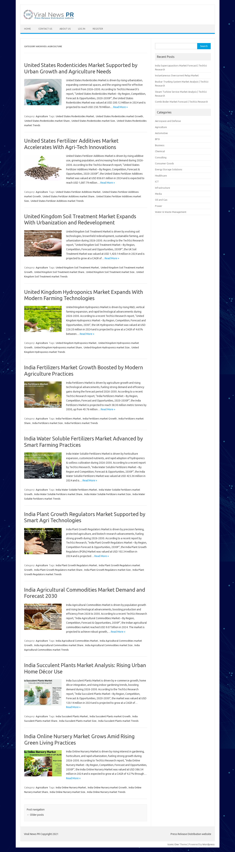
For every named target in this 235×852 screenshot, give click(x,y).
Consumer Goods (164, 163)
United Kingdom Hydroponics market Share (58, 347)
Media (158, 193)
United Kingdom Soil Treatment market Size (110, 272)
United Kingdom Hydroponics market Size (107, 347)
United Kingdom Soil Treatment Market (77, 267)
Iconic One (173, 844)
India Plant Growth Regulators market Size (107, 569)
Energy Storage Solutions (168, 169)
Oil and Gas (161, 199)
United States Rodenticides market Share (47, 120)
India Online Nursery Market (71, 787)
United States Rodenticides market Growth (119, 116)
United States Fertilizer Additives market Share (68, 196)
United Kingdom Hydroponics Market (76, 343)
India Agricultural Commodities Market (77, 640)
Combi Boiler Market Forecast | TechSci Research (181, 101)
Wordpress (208, 844)
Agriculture (42, 116)
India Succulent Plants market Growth (110, 716)
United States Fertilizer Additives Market (78, 192)
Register (98, 29)
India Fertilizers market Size (47, 423)
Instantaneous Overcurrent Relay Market (177, 75)
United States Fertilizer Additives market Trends (57, 201)
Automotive (161, 133)
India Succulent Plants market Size (77, 720)
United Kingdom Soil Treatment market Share (59, 272)
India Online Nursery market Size (67, 792)
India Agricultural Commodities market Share (58, 645)
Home (27, 29)
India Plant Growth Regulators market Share (58, 569)
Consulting (160, 157)
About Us (65, 29)
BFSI (157, 139)
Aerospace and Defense (168, 121)
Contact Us (45, 29)
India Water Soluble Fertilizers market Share (58, 494)
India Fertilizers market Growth (100, 418)
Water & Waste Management (170, 212)
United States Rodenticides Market (75, 116)
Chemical (160, 151)
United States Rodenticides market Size (93, 120)
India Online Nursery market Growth (107, 787)
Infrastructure (162, 187)
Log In (81, 29)
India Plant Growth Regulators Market (76, 565)
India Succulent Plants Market (72, 716)
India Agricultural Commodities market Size (109, 645)
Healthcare (161, 175)
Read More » (120, 107)
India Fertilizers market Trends (81, 423)
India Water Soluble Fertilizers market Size (107, 494)
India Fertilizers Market (68, 418)
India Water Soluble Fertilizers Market (76, 489)
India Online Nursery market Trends (106, 792)
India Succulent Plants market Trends (118, 720)
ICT (157, 181)
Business (159, 145)
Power (158, 206)
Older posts (35, 814)
